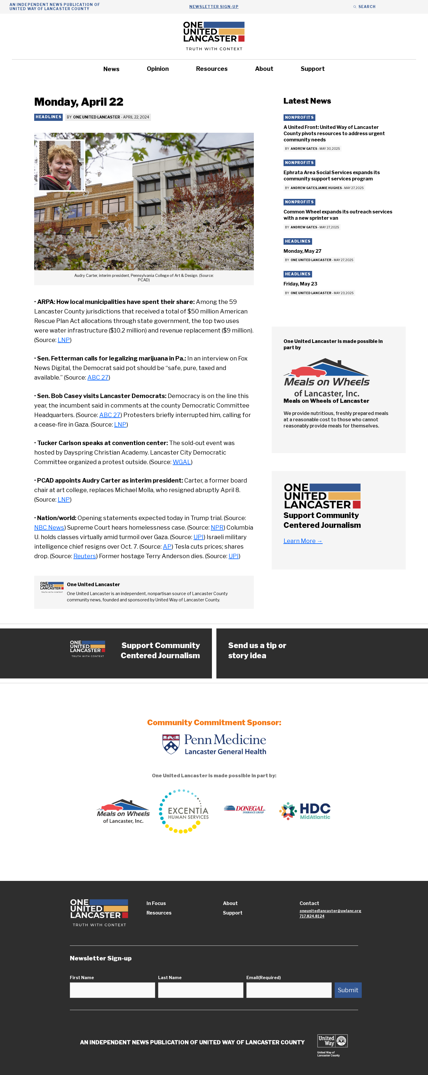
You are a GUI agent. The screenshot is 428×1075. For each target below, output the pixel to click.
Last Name (170, 977)
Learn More (303, 540)
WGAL (182, 462)
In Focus (156, 903)
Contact (309, 903)
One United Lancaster (96, 117)
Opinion (158, 68)
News (111, 69)
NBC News (49, 527)
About (264, 68)
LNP (64, 340)
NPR (217, 527)
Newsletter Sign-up (213, 6)
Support (313, 68)
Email (263, 977)
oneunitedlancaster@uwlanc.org (330, 911)
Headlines (48, 117)
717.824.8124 (312, 916)
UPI (198, 537)
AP (167, 546)
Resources (212, 68)
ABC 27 (97, 377)
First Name (82, 977)
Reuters (84, 556)
